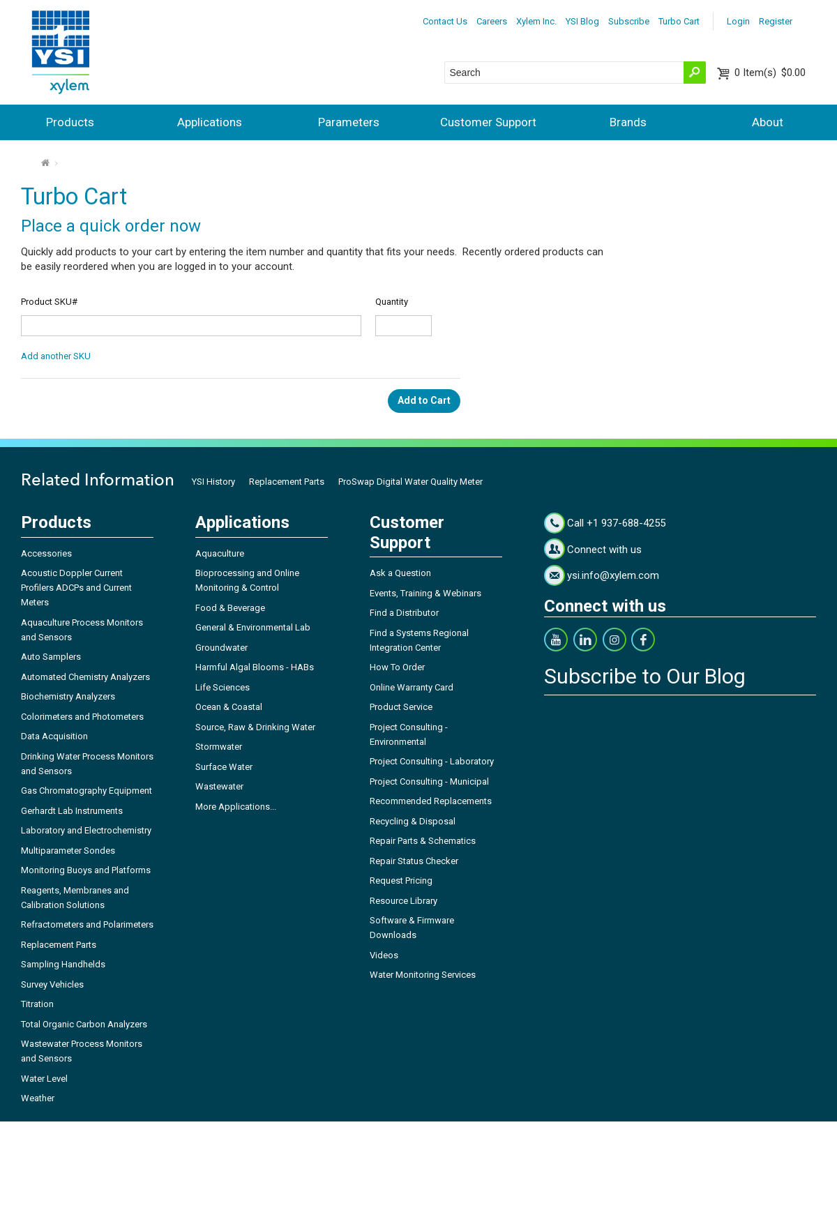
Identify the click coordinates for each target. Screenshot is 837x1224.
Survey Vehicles (52, 984)
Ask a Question (400, 573)
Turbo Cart (679, 21)
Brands (628, 122)
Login (738, 21)
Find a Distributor (404, 612)
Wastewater (219, 786)
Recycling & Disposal (412, 821)
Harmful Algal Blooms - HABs (254, 667)
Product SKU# (49, 301)
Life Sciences (222, 687)
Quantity (391, 301)
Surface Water (223, 767)
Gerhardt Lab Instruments (72, 811)
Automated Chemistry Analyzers (85, 677)
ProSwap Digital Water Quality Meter (410, 481)
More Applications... (235, 806)
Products (70, 122)
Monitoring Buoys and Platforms (86, 870)
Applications (209, 122)
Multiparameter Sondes (68, 850)
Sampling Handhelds (63, 964)
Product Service (401, 707)
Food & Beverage (230, 608)
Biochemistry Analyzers (68, 696)
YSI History (213, 481)
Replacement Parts (286, 481)
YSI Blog (582, 21)
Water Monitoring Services (423, 974)
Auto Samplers (51, 656)
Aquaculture (219, 553)
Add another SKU (56, 356)
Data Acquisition (54, 736)
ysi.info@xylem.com (613, 575)
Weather (37, 1098)
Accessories (46, 553)
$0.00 (770, 72)
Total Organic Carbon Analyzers (84, 1024)
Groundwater (221, 647)
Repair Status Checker (414, 861)
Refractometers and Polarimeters (87, 924)
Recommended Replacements (431, 801)
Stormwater (218, 746)
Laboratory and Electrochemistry (86, 830)
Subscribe (628, 21)
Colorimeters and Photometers (82, 716)
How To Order (397, 667)
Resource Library (403, 901)
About (767, 122)
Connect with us (604, 549)
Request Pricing (401, 880)
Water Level (44, 1078)
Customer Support (488, 122)
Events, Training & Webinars (425, 593)
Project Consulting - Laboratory (432, 761)
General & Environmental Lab (252, 627)
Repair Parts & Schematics (423, 841)
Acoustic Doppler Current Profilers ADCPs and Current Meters (76, 587)
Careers (491, 21)
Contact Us (445, 21)
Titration (37, 1004)
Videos (384, 955)
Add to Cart (424, 400)
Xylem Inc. (536, 21)
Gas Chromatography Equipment (86, 790)
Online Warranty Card (411, 687)
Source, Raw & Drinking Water (255, 727)
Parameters (348, 122)
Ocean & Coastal (228, 707)
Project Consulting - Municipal (429, 781)
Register (775, 21)
